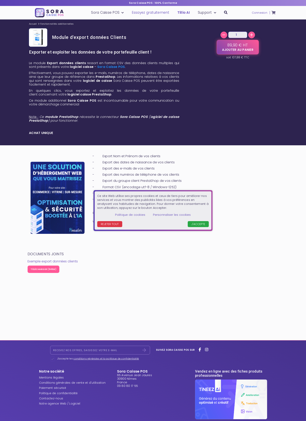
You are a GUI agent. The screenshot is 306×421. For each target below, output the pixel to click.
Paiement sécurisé (52, 388)
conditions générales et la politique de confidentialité (106, 358)
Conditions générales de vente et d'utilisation (72, 383)
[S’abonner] (144, 350)
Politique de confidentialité (58, 393)
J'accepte (198, 224)
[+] (251, 35)
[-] (223, 35)
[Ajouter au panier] (238, 47)
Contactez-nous (51, 398)
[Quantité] (237, 35)
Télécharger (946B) (43, 269)
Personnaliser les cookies (172, 215)
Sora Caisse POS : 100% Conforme (153, 3)
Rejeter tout (110, 224)
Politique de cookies (130, 215)
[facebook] (200, 349)
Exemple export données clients (53, 261)
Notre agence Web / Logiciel (59, 404)
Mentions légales (51, 378)
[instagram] (206, 349)
